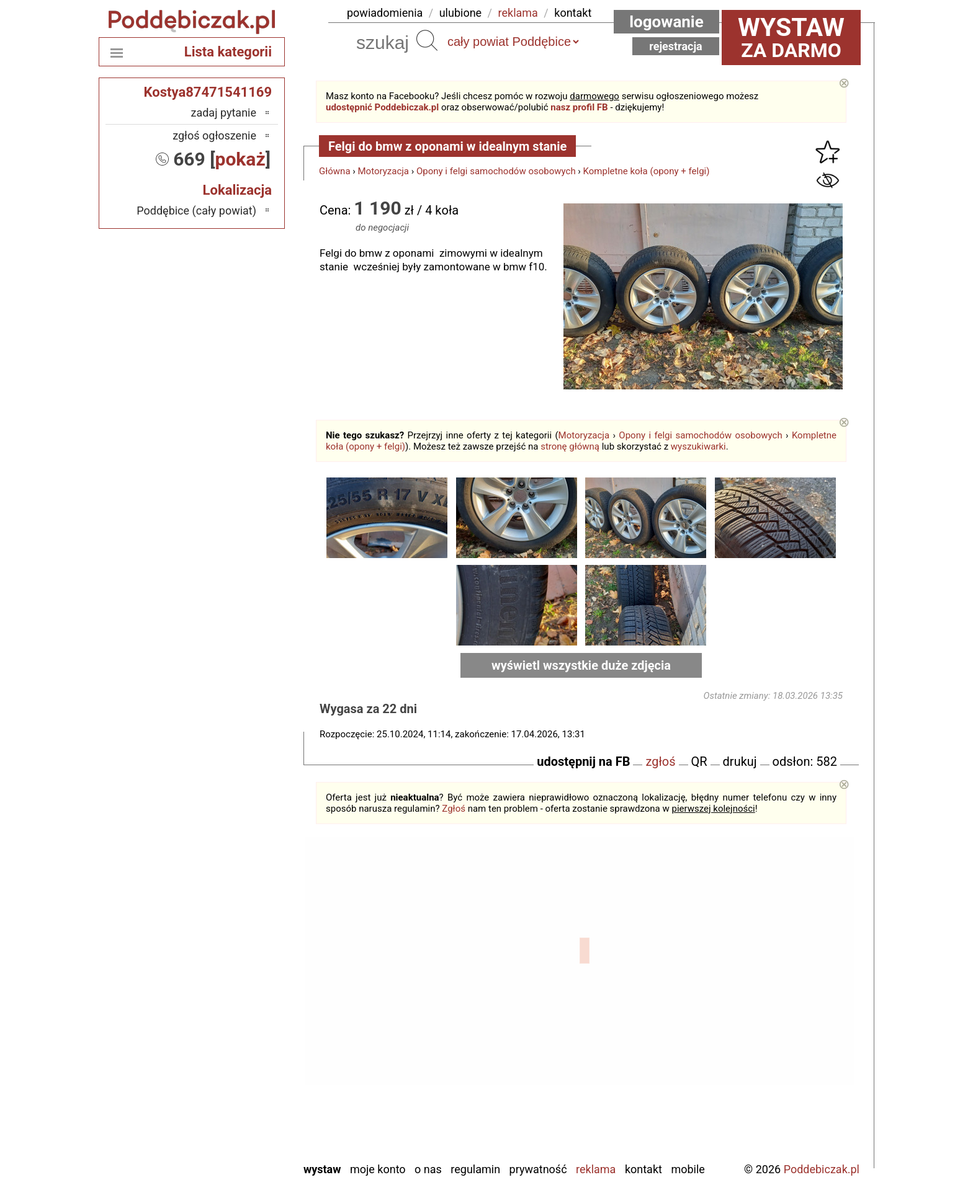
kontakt (572, 12)
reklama (518, 12)
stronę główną (569, 446)
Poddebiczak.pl (821, 1169)
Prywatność (538, 1169)
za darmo (791, 37)
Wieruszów (231, 1134)
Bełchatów (232, 950)
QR (699, 761)
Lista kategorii (228, 52)
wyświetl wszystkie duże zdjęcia (581, 665)
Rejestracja (675, 46)
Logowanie (666, 21)
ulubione (460, 12)
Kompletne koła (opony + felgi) (646, 171)
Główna (335, 171)
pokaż (240, 159)
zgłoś (660, 761)
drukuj (740, 761)
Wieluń (241, 1118)
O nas (428, 1169)
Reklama (596, 1169)
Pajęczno (235, 1051)
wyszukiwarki (698, 446)
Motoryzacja (383, 171)
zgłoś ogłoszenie (214, 135)
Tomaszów (231, 1084)
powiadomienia (385, 12)
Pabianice (234, 1034)
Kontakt (643, 1169)
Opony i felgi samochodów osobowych (496, 171)
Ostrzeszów (230, 1017)
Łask (245, 967)
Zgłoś (453, 808)
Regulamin (475, 1169)
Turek (243, 1101)
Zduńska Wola (224, 1151)
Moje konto (378, 1169)
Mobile (687, 1169)
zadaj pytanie (223, 112)
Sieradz (239, 1067)
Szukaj (427, 40)
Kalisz (242, 1000)
